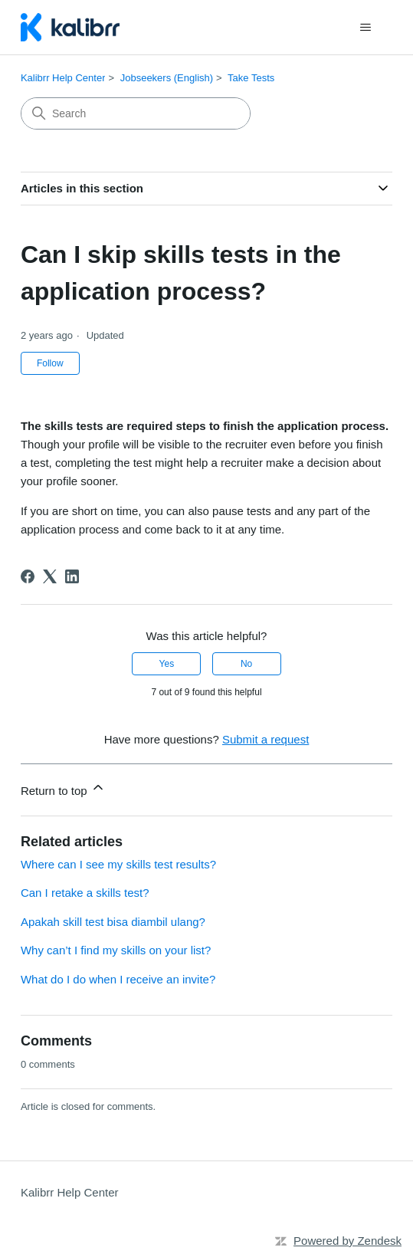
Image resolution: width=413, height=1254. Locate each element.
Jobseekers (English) (166, 78)
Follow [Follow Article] (50, 363)
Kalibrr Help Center (63, 78)
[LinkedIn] (72, 576)
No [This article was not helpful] (246, 663)
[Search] (135, 113)
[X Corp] (50, 576)
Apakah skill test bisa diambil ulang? (113, 921)
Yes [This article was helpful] (167, 663)
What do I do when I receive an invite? (118, 979)
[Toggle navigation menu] (365, 27)
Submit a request (265, 739)
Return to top (63, 788)
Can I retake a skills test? (85, 892)
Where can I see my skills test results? (118, 864)
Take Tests (251, 78)
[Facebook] (27, 576)
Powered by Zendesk (347, 1240)
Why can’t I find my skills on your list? (116, 950)
